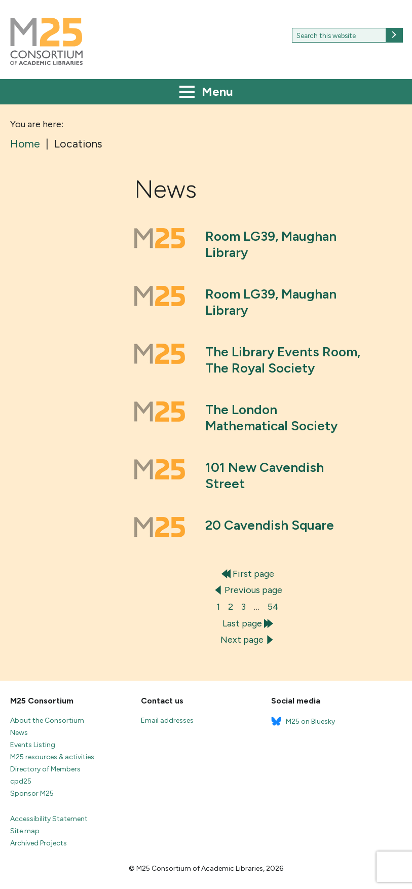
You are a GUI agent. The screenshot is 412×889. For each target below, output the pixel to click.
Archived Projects (38, 843)
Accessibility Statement (49, 818)
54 (273, 606)
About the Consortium (47, 720)
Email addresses (167, 720)
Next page (247, 639)
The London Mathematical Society (271, 417)
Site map (25, 831)
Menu (206, 92)
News (19, 732)
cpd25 (20, 781)
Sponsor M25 (32, 793)
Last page (247, 623)
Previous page (247, 590)
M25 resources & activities (52, 757)
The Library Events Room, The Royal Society (282, 360)
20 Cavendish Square (269, 525)
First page (247, 573)
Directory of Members (45, 769)
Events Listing (32, 744)
